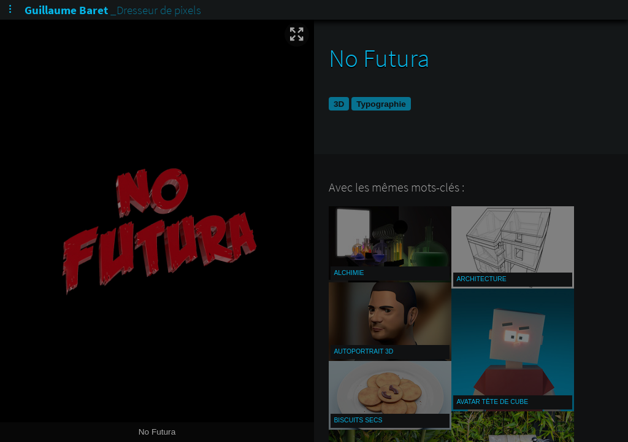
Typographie (381, 104)
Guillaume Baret (66, 9)
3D (339, 104)
